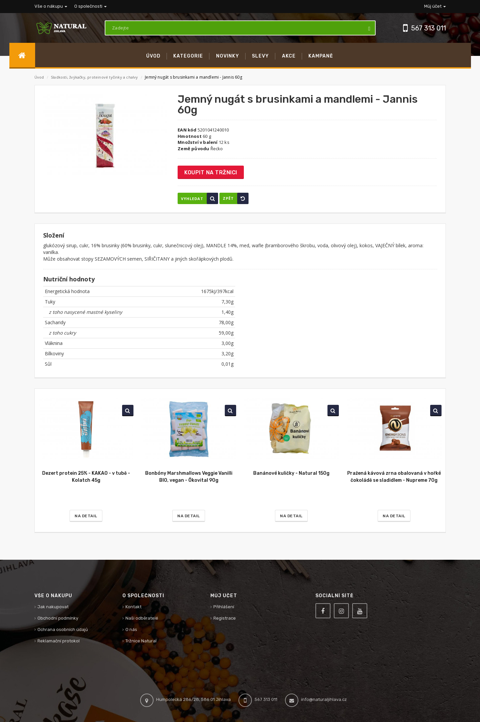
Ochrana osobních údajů (62, 629)
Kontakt (133, 606)
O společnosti (90, 6)
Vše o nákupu (50, 6)
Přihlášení (223, 606)
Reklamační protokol (58, 640)
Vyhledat (199, 198)
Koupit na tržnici (210, 172)
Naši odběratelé (141, 618)
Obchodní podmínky (57, 618)
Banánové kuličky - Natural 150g (291, 473)
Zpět (236, 198)
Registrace (224, 618)
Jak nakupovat (53, 606)
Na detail (86, 516)
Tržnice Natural (141, 640)
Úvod (39, 77)
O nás (131, 629)
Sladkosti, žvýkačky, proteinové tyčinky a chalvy (95, 77)
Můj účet (435, 6)
